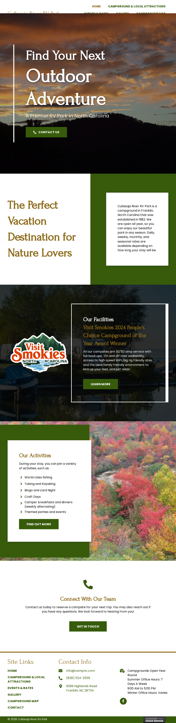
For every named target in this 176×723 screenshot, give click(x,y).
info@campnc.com (80, 671)
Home (12, 671)
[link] (96, 6)
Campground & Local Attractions (26, 679)
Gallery (14, 694)
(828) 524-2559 (78, 678)
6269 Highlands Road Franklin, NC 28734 (81, 688)
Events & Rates (20, 688)
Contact (16, 707)
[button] (46, 132)
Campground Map (23, 701)
